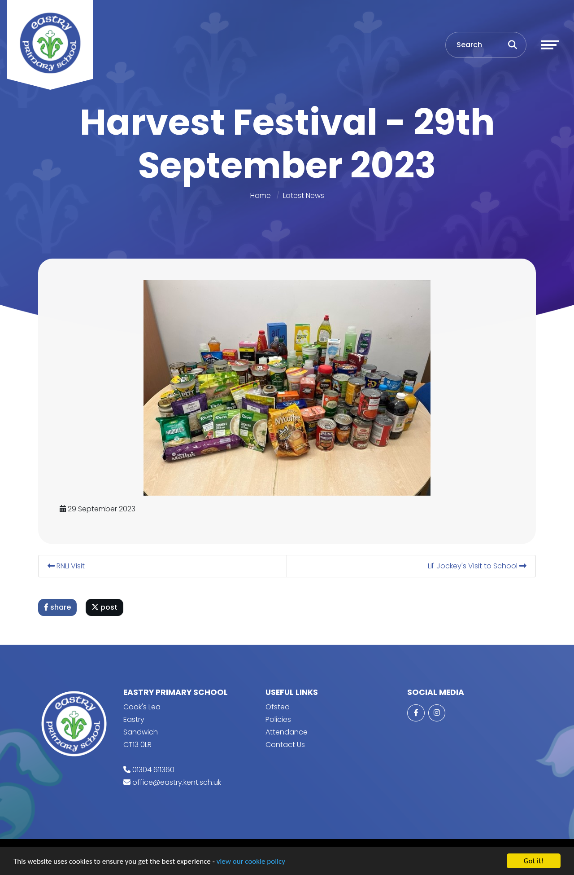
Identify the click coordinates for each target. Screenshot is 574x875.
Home (260, 195)
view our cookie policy (251, 861)
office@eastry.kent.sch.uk (176, 782)
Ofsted (277, 707)
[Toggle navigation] (550, 45)
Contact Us (285, 744)
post (106, 607)
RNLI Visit (67, 566)
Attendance (286, 732)
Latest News (303, 195)
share (58, 607)
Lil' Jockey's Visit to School (478, 566)
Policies (278, 719)
